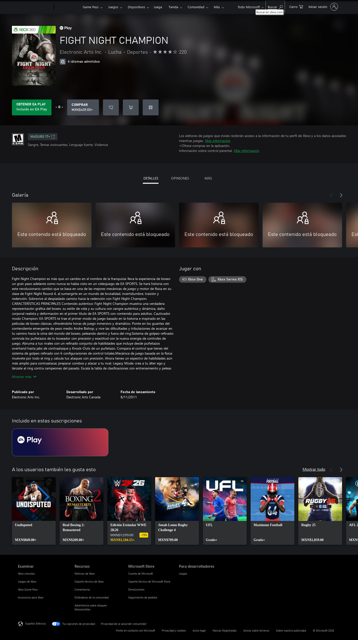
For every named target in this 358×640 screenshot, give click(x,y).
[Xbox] (67, 7)
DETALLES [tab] (150, 178)
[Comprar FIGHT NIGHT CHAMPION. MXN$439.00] (83, 107)
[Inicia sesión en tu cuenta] (323, 7)
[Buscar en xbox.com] (275, 6)
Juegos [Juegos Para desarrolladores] (183, 573)
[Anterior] (331, 195)
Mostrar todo (314, 469)
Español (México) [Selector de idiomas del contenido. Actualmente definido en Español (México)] (35, 623)
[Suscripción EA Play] (60, 442)
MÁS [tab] (208, 178)
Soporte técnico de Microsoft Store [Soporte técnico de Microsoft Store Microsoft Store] (149, 581)
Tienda (173, 7)
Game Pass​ (91, 7)
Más (217, 7)
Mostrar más (24, 376)
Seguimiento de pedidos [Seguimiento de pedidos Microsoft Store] (142, 597)
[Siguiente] (341, 195)
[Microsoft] (35, 7)
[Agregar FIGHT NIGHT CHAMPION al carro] (131, 107)
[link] (34, 511)
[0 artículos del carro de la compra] (296, 6)
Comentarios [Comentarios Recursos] (82, 589)
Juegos (113, 7)
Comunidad (196, 7)
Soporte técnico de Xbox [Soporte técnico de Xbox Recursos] (89, 581)
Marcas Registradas (225, 630)
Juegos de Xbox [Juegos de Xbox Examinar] (27, 581)
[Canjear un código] (151, 107)
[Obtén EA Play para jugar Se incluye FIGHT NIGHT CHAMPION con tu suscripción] (31, 107)
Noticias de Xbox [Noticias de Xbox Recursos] (85, 573)
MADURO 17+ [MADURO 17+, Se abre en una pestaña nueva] (42, 137)
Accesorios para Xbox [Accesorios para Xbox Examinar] (31, 597)
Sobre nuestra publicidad (291, 630)
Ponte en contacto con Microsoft (135, 630)
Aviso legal (199, 630)
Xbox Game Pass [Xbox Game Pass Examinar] (28, 589)
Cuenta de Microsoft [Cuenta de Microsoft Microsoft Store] (140, 573)
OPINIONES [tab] (180, 178)
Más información (217, 140)
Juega (158, 7)
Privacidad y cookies (174, 630)
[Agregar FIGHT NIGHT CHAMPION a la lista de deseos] (111, 107)
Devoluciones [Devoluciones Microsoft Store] (136, 589)
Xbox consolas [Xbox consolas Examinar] (26, 573)
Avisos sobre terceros (256, 630)
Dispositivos (136, 7)
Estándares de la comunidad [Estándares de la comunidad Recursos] (92, 597)
